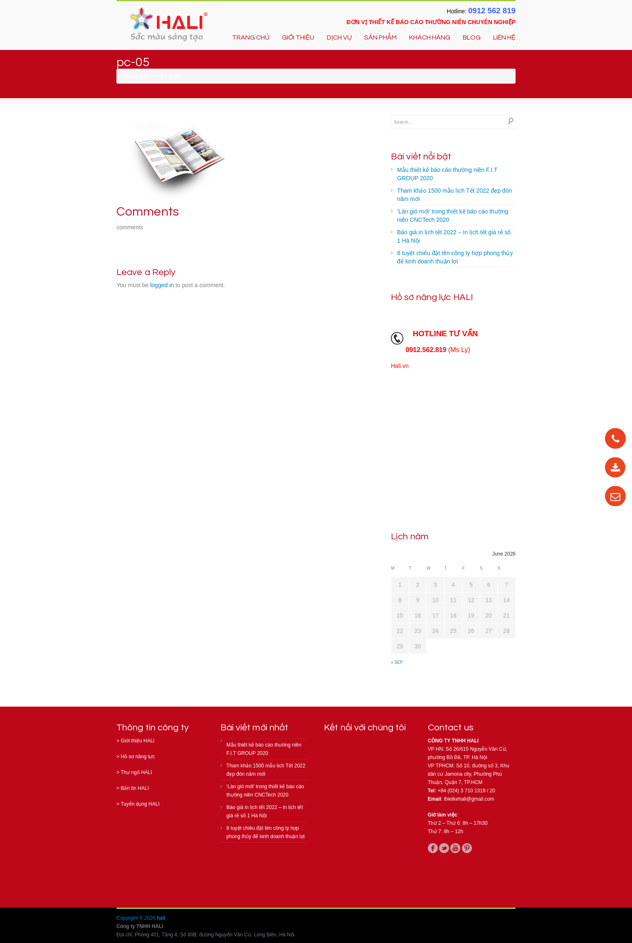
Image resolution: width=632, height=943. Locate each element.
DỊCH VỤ (339, 37)
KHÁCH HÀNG (429, 37)
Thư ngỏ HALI (136, 772)
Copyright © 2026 (136, 918)
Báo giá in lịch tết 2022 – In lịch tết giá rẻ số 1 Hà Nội (454, 236)
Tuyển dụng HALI (140, 804)
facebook (433, 848)
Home (157, 76)
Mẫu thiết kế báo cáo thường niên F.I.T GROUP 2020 (447, 173)
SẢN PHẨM (380, 37)
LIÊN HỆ (504, 37)
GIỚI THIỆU (298, 37)
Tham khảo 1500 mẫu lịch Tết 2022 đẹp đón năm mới (454, 194)
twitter (444, 848)
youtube (455, 848)
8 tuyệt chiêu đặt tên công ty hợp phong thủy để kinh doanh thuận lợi (455, 257)
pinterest (467, 848)
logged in (162, 285)
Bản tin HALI (135, 788)
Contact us (451, 727)
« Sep (397, 662)
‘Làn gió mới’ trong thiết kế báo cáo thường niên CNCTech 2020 (452, 215)
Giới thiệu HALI (137, 741)
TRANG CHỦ (250, 37)
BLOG (472, 37)
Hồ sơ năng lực (138, 756)
